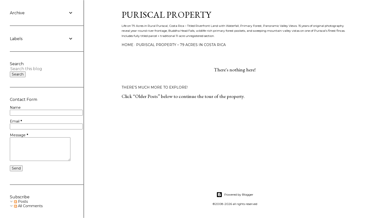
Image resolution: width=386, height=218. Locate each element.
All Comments (28, 206)
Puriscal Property (166, 14)
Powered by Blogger (234, 195)
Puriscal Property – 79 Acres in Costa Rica (181, 45)
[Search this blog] (36, 68)
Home (127, 45)
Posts (21, 201)
